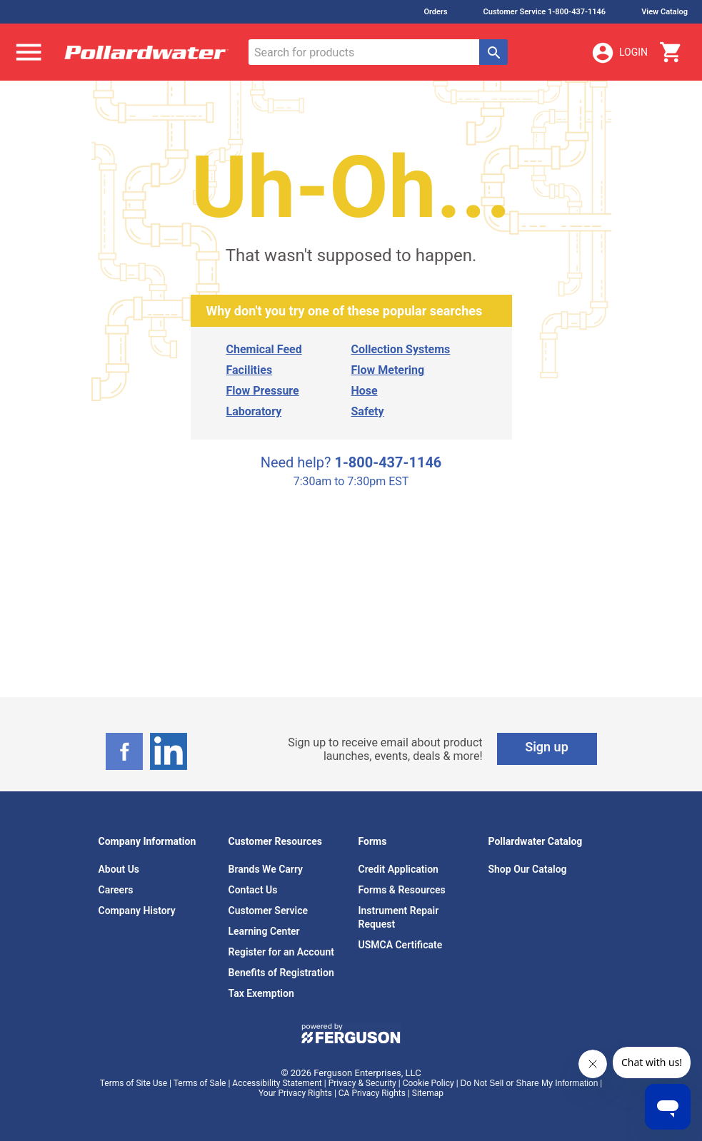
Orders (435, 11)
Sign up (546, 746)
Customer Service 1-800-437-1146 (544, 11)
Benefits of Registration (281, 972)
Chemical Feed (264, 349)
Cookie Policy (428, 1083)
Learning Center (264, 931)
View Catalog (664, 11)
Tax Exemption (261, 993)
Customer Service (269, 910)
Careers (116, 890)
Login (619, 53)
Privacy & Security (362, 1083)
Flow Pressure (262, 390)
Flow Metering (388, 370)
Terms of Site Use (133, 1083)
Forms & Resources (402, 890)
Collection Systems (401, 349)
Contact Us (253, 890)
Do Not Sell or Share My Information (529, 1083)
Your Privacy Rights (295, 1093)
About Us (119, 869)
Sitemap (427, 1093)
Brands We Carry (266, 869)
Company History (137, 910)
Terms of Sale (200, 1083)
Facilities (249, 370)
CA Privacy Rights (372, 1093)
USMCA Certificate (400, 944)
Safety (367, 411)
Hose (364, 390)
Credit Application (398, 869)
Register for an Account (281, 952)
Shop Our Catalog (527, 869)
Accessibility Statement (276, 1083)
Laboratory (254, 411)
